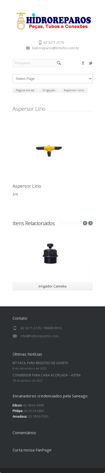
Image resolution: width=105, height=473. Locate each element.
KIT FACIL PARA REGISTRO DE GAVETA (40, 363)
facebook (83, 63)
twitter (90, 63)
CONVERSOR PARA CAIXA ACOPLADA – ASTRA (47, 375)
